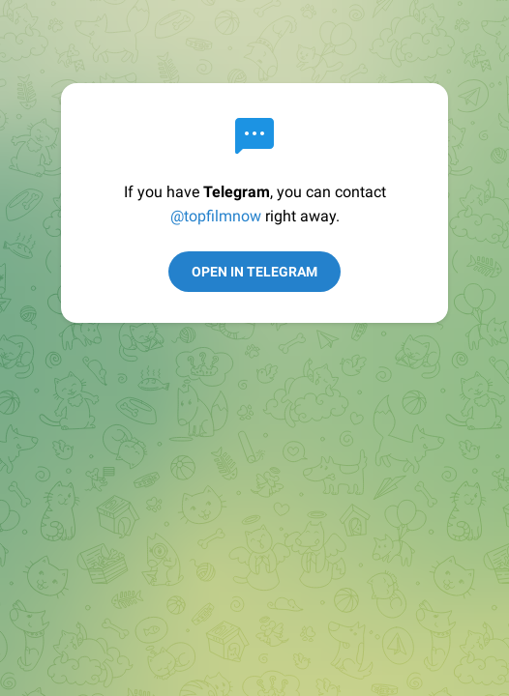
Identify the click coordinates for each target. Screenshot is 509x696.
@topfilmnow (215, 216)
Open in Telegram (254, 271)
